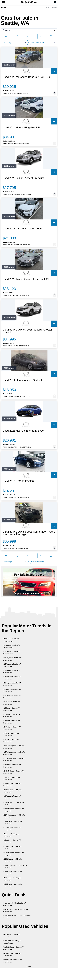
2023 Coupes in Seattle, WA (12, 879)
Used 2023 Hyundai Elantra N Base (23, 430)
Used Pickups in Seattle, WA (12, 954)
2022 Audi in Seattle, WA (11, 835)
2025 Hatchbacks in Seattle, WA (13, 810)
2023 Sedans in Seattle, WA (12, 690)
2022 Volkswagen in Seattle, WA (14, 816)
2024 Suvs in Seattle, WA (11, 646)
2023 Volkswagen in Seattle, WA (14, 760)
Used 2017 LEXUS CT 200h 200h (22, 228)
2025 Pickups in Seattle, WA (12, 848)
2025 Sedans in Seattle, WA (12, 697)
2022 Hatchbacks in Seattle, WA (13, 804)
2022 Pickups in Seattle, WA (12, 860)
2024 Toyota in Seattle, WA (12, 659)
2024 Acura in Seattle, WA (11, 778)
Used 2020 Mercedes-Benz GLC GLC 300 (27, 77)
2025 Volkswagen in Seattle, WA (14, 753)
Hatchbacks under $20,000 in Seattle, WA (17, 917)
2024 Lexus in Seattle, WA (11, 722)
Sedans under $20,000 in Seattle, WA (15, 910)
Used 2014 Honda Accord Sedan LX (23, 380)
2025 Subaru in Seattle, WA (12, 766)
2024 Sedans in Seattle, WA (12, 678)
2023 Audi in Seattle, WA (11, 741)
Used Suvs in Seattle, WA (11, 936)
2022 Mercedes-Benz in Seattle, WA (15, 866)
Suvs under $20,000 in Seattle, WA (14, 904)
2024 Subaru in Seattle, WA (12, 728)
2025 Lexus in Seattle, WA (11, 716)
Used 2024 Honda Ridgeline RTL (22, 127)
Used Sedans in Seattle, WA (12, 942)
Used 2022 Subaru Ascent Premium (23, 178)
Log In (47, 7)
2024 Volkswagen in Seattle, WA (14, 747)
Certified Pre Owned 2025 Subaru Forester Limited (27, 331)
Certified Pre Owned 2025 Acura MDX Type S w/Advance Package (29, 533)
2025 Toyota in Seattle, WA (12, 665)
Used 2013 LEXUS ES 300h (19, 481)
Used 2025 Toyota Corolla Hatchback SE (26, 279)
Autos (3, 8)
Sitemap (29, 966)
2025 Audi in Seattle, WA (11, 734)
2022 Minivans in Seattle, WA (12, 885)
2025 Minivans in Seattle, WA (12, 873)
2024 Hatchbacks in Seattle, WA (13, 772)
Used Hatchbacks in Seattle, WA (13, 948)
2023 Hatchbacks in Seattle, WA (13, 854)
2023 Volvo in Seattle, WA (11, 703)
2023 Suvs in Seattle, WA (11, 653)
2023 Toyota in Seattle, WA (12, 684)
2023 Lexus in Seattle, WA (11, 709)
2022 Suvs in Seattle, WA (11, 671)
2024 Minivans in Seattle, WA (12, 822)
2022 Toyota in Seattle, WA (12, 797)
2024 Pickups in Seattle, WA (12, 791)
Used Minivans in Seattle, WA (12, 961)
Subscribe (54, 7)
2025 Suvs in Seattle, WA (11, 640)
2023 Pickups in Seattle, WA (12, 785)
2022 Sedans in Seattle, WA (12, 829)
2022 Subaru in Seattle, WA (12, 841)
